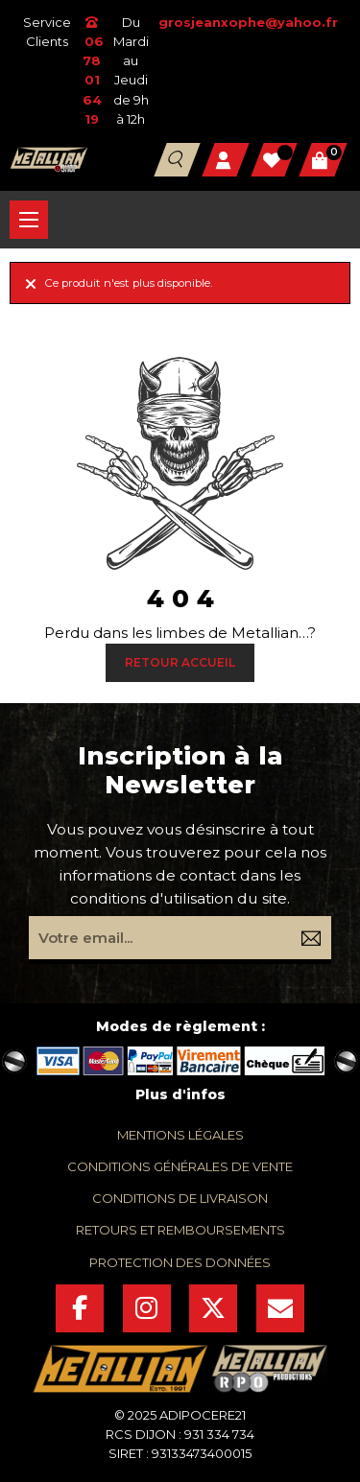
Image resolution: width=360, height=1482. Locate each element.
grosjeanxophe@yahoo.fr (248, 22)
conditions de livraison (180, 1198)
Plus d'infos (180, 1094)
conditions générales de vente (180, 1166)
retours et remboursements (180, 1229)
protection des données (180, 1262)
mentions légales (180, 1134)
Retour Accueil (180, 662)
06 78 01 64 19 (92, 71)
